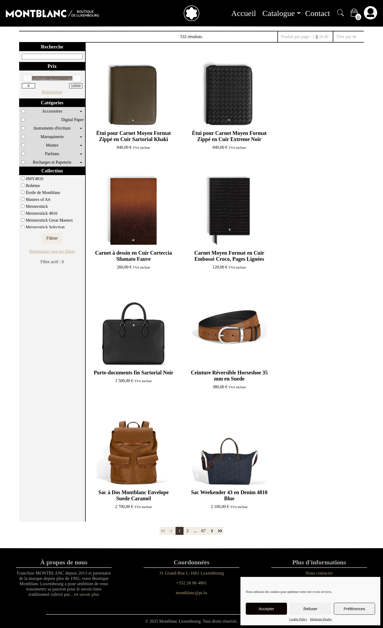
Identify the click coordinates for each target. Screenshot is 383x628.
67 (203, 530)
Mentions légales (321, 619)
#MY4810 (34, 178)
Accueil (243, 13)
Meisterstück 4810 (41, 213)
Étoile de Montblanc (43, 192)
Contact (317, 13)
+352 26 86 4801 (191, 582)
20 (321, 36)
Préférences (354, 608)
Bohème (33, 185)
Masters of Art (38, 199)
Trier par (346, 36)
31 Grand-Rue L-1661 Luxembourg (191, 573)
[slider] (27, 78)
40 (326, 36)
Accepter (266, 608)
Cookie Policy (298, 619)
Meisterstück (37, 206)
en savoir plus (86, 594)
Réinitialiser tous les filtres (52, 251)
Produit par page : (304, 36)
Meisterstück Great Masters (49, 220)
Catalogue (282, 13)
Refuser (310, 608)
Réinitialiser (52, 92)
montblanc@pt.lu (191, 592)
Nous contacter (319, 573)
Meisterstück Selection (45, 227)
